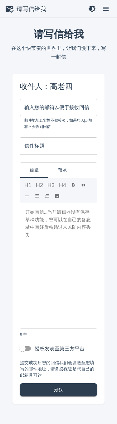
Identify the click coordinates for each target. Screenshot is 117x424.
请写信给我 (31, 8)
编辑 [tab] (34, 170)
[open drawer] (106, 9)
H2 (39, 185)
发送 (58, 389)
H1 (28, 185)
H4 (62, 185)
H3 (51, 185)
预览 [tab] (62, 170)
